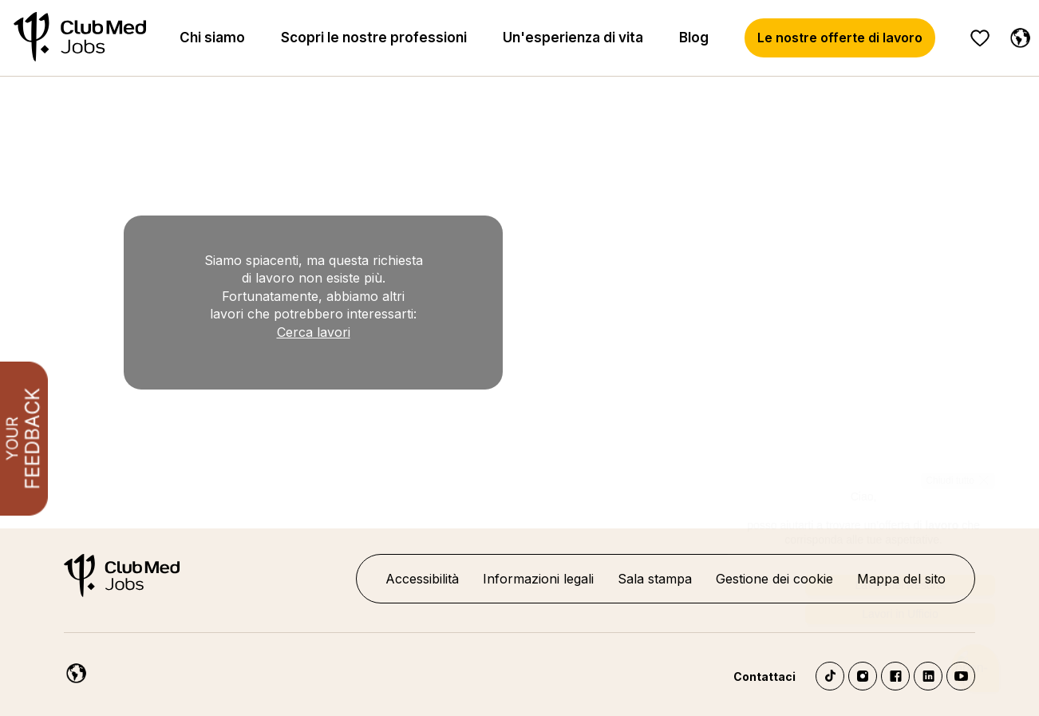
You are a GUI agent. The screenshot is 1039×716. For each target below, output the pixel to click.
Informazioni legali (538, 579)
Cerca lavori (313, 332)
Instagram (862, 676)
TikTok (830, 676)
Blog (694, 37)
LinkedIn (928, 676)
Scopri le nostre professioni (374, 37)
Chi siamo (212, 37)
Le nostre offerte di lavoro (839, 37)
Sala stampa (655, 579)
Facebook (895, 676)
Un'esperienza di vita (573, 37)
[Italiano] (1016, 35)
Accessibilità (422, 579)
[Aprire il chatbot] (975, 667)
